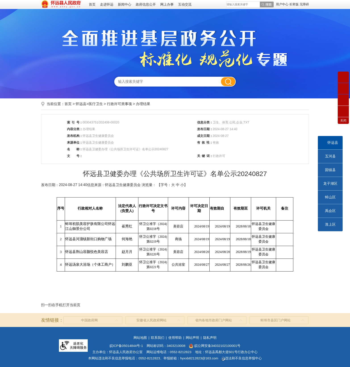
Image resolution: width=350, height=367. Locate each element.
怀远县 (332, 142)
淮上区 (330, 224)
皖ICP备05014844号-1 (126, 346)
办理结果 (143, 104)
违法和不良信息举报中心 (241, 358)
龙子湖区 (330, 183)
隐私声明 (210, 337)
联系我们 (157, 337)
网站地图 (140, 337)
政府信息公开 (146, 4)
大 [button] (173, 185)
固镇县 (330, 170)
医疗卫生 (96, 104)
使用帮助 (175, 337)
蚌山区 (330, 197)
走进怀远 (106, 4)
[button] (294, 4)
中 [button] (177, 185)
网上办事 (167, 4)
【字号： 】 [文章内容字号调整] (172, 185)
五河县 (330, 156)
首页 (92, 4)
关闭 (343, 120)
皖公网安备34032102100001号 (214, 346)
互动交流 (185, 4)
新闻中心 (124, 4)
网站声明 (192, 337)
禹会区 (330, 211)
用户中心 (282, 4)
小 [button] (182, 185)
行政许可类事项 (119, 104)
